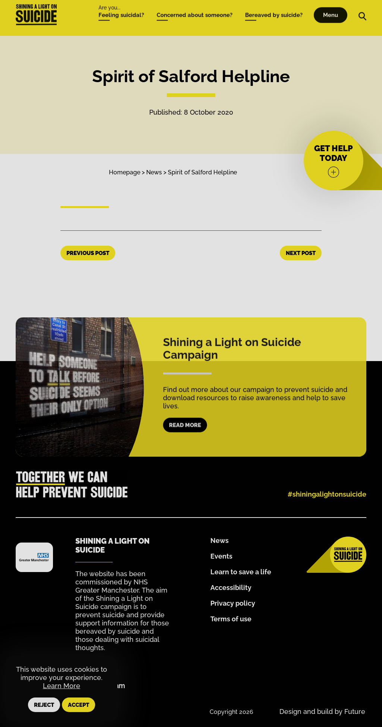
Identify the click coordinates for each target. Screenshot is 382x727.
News (154, 172)
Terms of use (230, 619)
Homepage (124, 172)
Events (221, 556)
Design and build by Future (322, 711)
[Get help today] (333, 160)
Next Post (301, 253)
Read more (185, 442)
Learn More (61, 686)
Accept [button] (78, 705)
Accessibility (230, 587)
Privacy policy (232, 603)
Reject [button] (44, 705)
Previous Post (87, 253)
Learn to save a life (240, 572)
